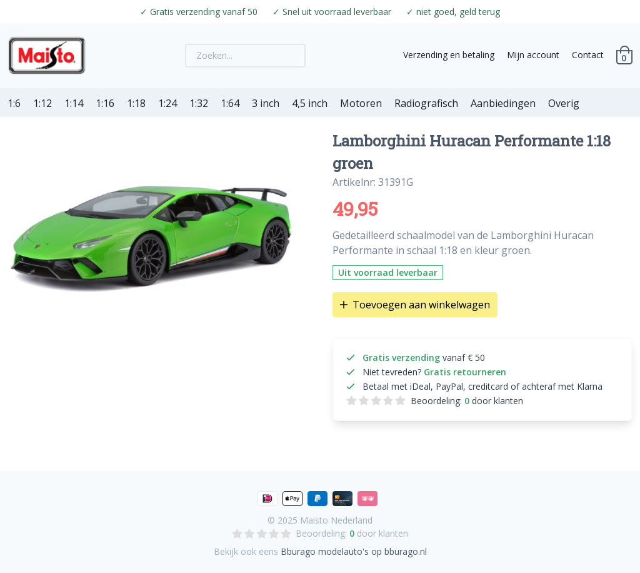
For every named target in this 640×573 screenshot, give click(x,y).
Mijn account (533, 55)
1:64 (230, 103)
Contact (588, 55)
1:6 (14, 103)
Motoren (361, 103)
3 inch (265, 103)
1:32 (198, 103)
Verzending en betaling (448, 55)
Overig (563, 103)
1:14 (73, 103)
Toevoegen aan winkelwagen (415, 305)
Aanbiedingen (503, 103)
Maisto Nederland (336, 520)
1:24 (167, 103)
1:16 (105, 103)
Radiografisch (426, 103)
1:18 (136, 103)
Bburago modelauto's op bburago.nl (354, 551)
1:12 (42, 103)
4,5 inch (310, 103)
